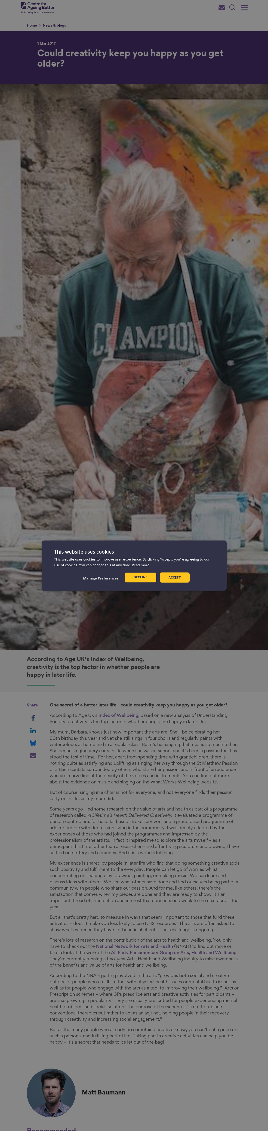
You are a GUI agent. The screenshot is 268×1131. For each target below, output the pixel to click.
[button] (100, 578)
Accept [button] (175, 577)
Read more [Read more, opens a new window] (141, 564)
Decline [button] (140, 577)
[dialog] (134, 565)
